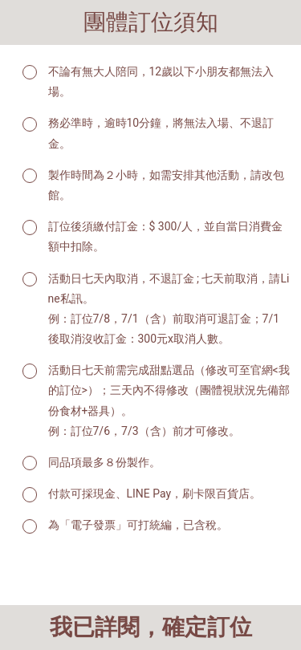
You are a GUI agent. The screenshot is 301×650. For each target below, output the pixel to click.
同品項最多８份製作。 (104, 462)
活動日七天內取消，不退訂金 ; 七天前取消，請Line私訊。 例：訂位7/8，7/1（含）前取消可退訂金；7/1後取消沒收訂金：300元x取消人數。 (169, 309)
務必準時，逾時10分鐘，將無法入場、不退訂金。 (161, 132)
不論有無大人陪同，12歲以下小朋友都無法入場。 (161, 81)
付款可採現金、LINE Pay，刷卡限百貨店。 (155, 493)
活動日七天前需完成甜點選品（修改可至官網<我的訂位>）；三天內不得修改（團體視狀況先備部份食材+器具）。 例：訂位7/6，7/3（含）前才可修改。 (169, 400)
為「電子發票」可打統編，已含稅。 (138, 524)
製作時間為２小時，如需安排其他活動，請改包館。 (166, 185)
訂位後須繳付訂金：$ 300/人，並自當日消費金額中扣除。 (165, 236)
